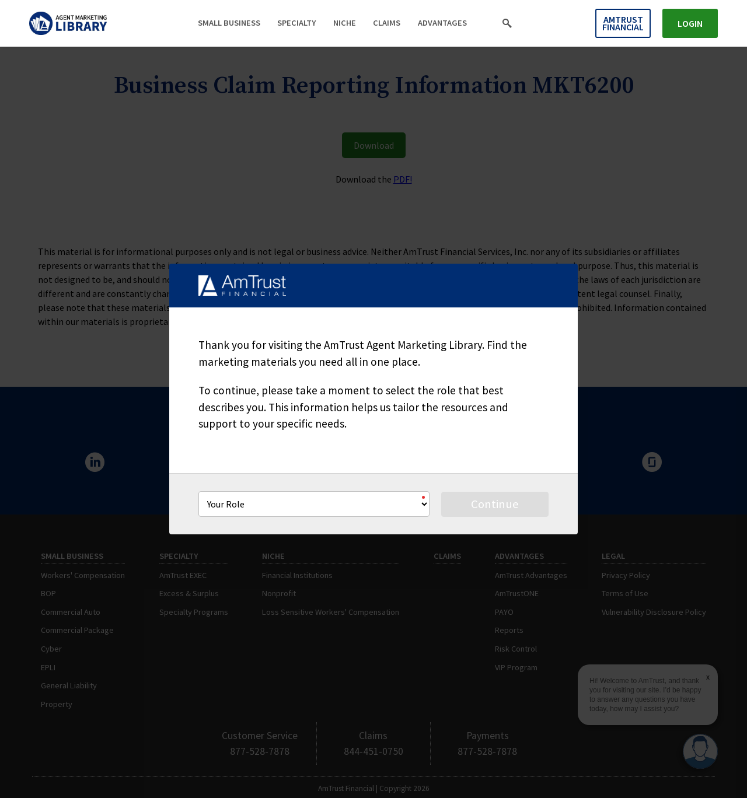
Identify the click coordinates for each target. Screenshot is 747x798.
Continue (495, 504)
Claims (386, 23)
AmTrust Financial (623, 23)
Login (690, 23)
